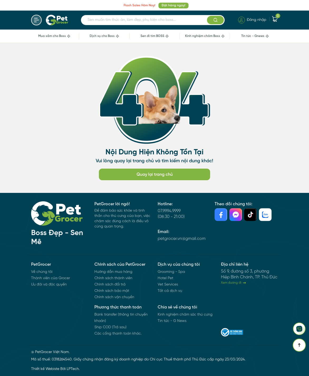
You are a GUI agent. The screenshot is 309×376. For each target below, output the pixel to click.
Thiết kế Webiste (45, 369)
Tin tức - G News (172, 321)
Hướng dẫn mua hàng (113, 272)
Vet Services (168, 285)
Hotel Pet (165, 278)
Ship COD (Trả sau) (110, 327)
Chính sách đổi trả (109, 285)
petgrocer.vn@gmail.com (182, 238)
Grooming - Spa (171, 272)
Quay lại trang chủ (155, 174)
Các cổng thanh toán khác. (118, 334)
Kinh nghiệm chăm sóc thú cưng (185, 315)
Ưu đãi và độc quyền (49, 285)
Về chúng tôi (41, 272)
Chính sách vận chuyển (114, 297)
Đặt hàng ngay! (173, 5)
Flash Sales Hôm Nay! (139, 5)
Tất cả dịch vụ (170, 291)
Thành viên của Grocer (50, 278)
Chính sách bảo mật (111, 291)
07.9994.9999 (169, 211)
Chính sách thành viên (113, 278)
